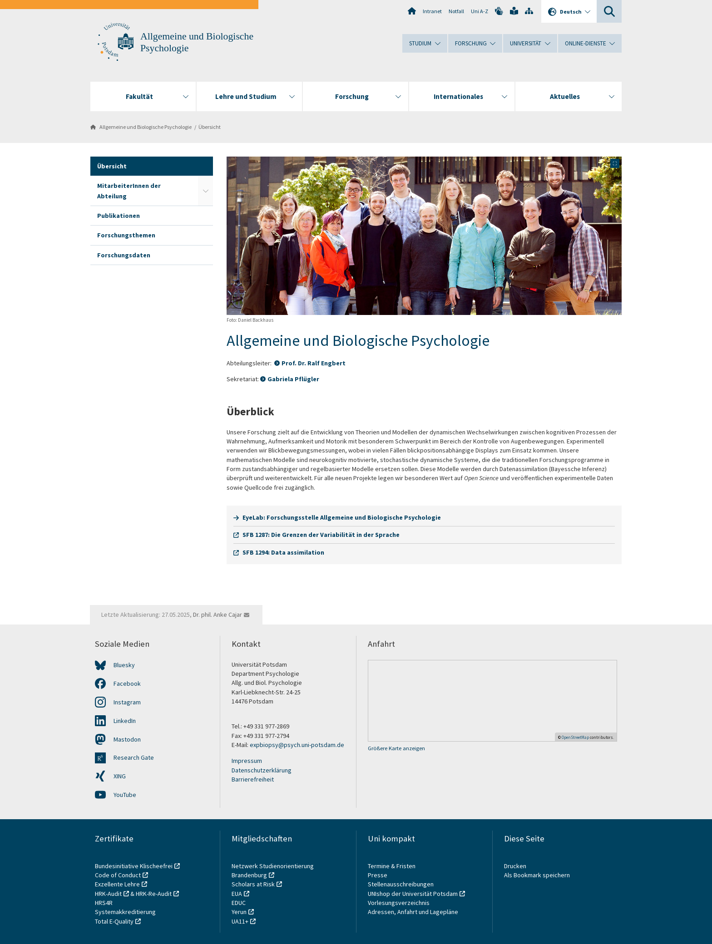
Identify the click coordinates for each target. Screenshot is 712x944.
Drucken (515, 866)
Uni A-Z (479, 11)
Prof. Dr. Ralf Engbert (314, 363)
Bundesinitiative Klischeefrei (134, 866)
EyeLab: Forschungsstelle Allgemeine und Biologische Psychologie (341, 517)
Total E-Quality (114, 921)
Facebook (127, 683)
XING (120, 776)
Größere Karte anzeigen (396, 748)
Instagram (127, 702)
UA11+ (240, 921)
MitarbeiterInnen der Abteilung (129, 191)
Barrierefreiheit (253, 779)
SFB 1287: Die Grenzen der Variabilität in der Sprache (321, 535)
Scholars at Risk (253, 884)
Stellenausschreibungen (401, 884)
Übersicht (209, 126)
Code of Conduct (118, 875)
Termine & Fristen (392, 866)
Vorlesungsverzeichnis (399, 903)
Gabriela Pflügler (293, 379)
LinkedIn (125, 721)
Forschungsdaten (123, 255)
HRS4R (104, 903)
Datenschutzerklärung (262, 770)
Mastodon (127, 739)
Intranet (432, 11)
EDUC (239, 903)
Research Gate (134, 757)
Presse (378, 875)
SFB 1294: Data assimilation (283, 552)
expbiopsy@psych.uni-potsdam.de (297, 745)
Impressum (247, 761)
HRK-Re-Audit (154, 894)
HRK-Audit (108, 894)
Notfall (456, 11)
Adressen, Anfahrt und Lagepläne (413, 912)
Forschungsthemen (126, 235)
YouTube (125, 795)
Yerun (239, 912)
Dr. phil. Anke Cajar (217, 614)
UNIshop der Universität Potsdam (413, 894)
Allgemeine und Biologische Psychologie (145, 126)
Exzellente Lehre (117, 884)
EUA (237, 894)
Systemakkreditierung (125, 912)
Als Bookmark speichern (537, 875)
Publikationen (118, 215)
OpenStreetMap (575, 737)
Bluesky (124, 665)
